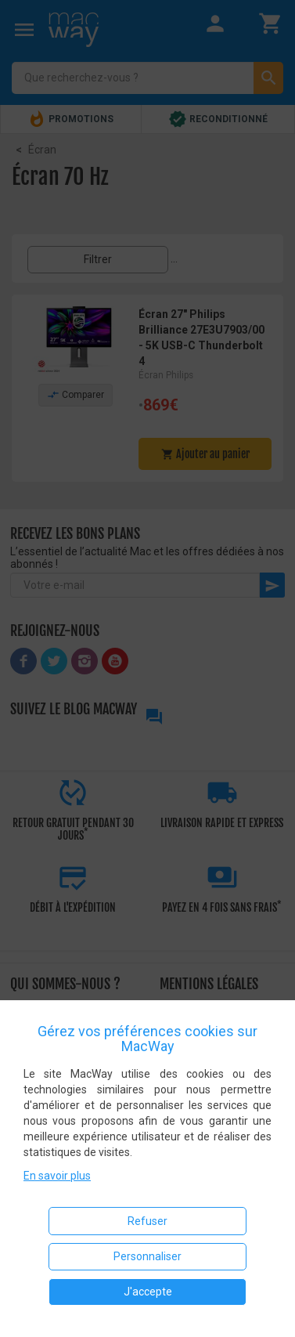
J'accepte (148, 1291)
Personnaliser (147, 1256)
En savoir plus (57, 1175)
